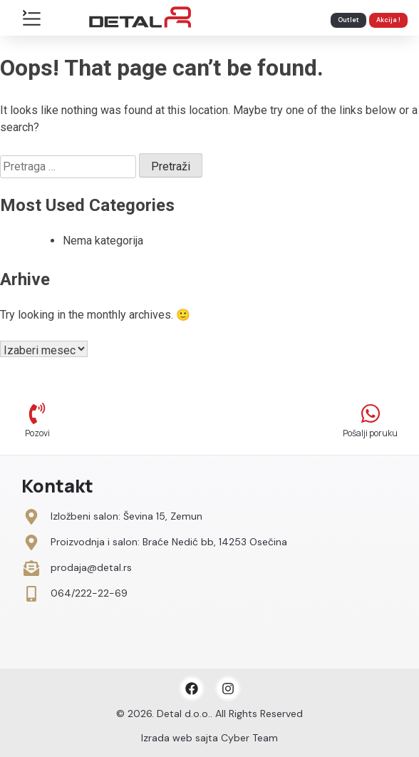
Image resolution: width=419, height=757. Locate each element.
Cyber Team (249, 737)
